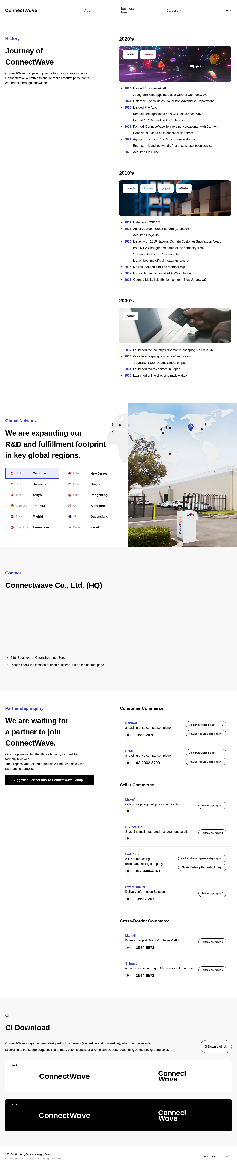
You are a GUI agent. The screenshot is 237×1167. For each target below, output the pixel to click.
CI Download (216, 1047)
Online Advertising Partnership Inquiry (202, 858)
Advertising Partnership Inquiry (206, 733)
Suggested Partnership (49, 780)
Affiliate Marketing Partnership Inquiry (202, 867)
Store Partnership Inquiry (206, 724)
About (88, 10)
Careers (174, 10)
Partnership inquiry (212, 805)
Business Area (127, 10)
